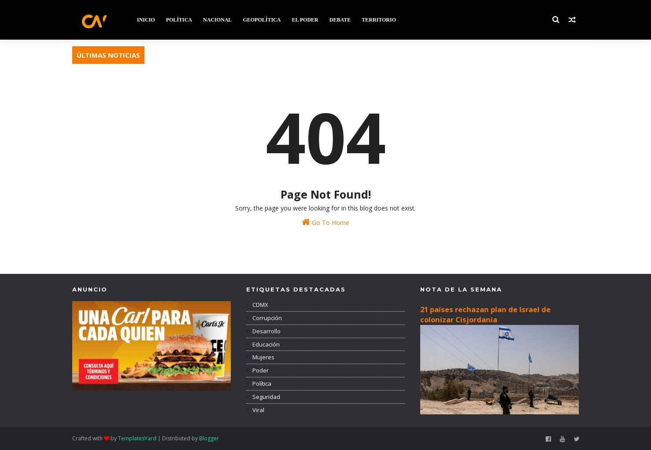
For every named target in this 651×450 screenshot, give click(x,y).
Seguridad (265, 397)
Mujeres (262, 357)
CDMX (259, 305)
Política (261, 383)
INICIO (146, 20)
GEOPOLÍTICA (262, 20)
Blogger (209, 438)
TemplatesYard (137, 438)
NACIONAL (217, 20)
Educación (265, 344)
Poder (260, 370)
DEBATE (340, 20)
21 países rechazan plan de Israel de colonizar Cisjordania (485, 315)
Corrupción (266, 318)
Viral (257, 410)
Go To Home (325, 222)
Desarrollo (266, 331)
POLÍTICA (179, 20)
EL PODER (305, 20)
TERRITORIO (379, 20)
